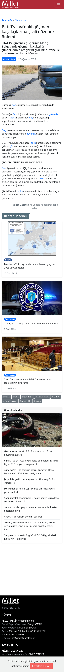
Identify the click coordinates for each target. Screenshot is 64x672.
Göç (4, 130)
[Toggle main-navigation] (58, 4)
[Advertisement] (32, 569)
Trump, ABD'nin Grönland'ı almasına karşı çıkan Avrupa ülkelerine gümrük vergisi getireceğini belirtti (29, 526)
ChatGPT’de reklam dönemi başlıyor (23, 516)
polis (33, 142)
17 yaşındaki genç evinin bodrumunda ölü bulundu (31, 323)
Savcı (15, 114)
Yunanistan (21, 20)
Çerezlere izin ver (41, 666)
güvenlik (53, 114)
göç (14, 105)
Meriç (13, 117)
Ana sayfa (7, 20)
